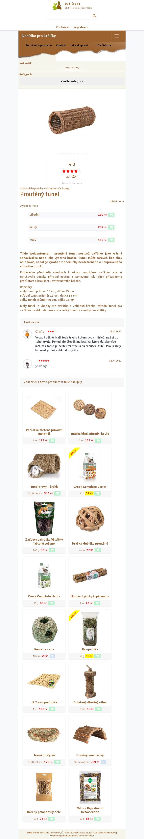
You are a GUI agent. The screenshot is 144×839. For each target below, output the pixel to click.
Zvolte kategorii (72, 81)
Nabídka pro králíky (39, 35)
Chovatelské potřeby (31, 188)
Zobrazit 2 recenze (72, 183)
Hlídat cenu (117, 201)
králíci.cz (73, 4)
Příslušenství (52, 188)
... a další (74, 188)
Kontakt (61, 45)
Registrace (80, 27)
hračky (65, 188)
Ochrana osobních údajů (82, 835)
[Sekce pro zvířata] (116, 36)
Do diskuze (104, 45)
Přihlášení (62, 27)
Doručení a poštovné (39, 45)
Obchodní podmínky (60, 835)
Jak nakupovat (79, 45)
